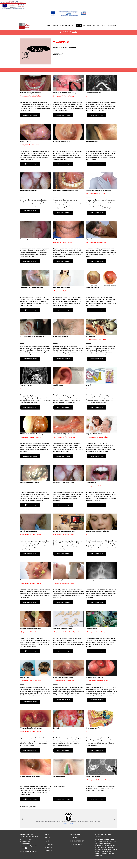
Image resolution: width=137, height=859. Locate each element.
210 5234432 (26, 842)
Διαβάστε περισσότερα (30, 115)
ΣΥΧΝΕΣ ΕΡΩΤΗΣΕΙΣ (99, 25)
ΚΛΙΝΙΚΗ (55, 25)
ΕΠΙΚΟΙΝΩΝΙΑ (112, 25)
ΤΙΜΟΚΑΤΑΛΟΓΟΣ (75, 838)
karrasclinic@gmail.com (30, 846)
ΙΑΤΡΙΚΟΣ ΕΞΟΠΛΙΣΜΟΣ (67, 25)
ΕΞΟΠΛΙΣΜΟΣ (49, 844)
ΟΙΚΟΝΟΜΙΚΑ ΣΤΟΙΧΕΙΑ (77, 841)
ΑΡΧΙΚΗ (48, 25)
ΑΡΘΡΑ (79, 25)
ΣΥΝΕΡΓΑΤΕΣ (87, 25)
